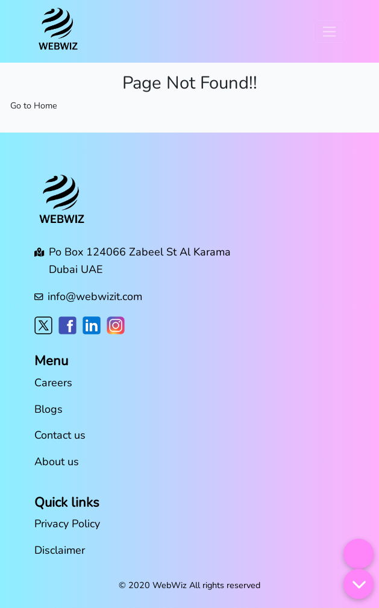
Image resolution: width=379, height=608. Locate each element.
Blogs (48, 409)
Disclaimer (59, 550)
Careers (53, 382)
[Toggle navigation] (329, 31)
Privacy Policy (67, 523)
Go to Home (33, 105)
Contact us (60, 435)
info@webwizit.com (95, 296)
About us (56, 461)
